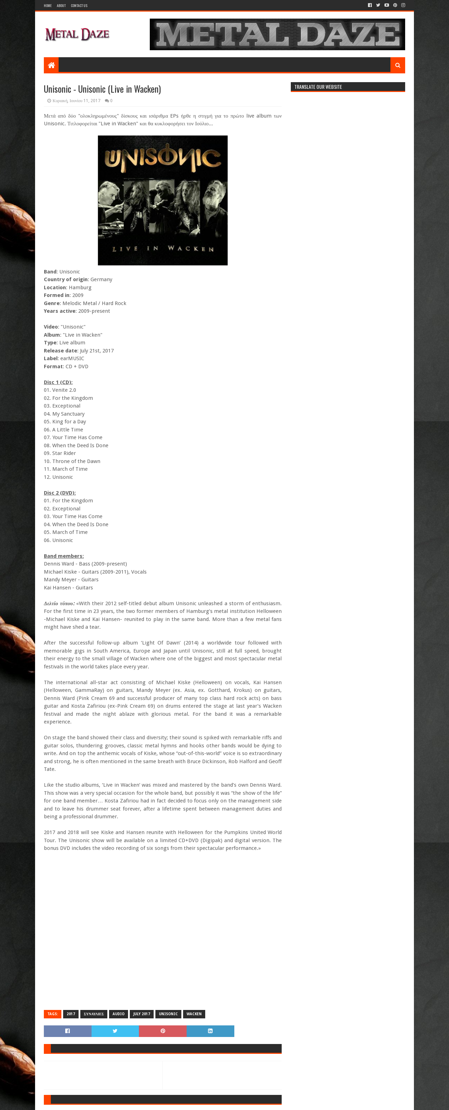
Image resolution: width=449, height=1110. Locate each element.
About (61, 5)
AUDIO (119, 1014)
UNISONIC (168, 1014)
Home (48, 5)
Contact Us (79, 5)
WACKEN (194, 1014)
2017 (71, 1014)
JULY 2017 (141, 1014)
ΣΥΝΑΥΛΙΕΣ (94, 1014)
